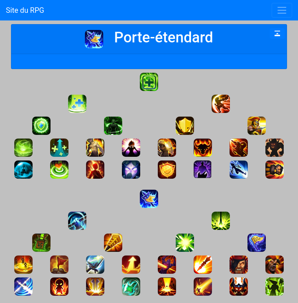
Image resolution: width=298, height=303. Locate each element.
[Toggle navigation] (282, 10)
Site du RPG (25, 10)
